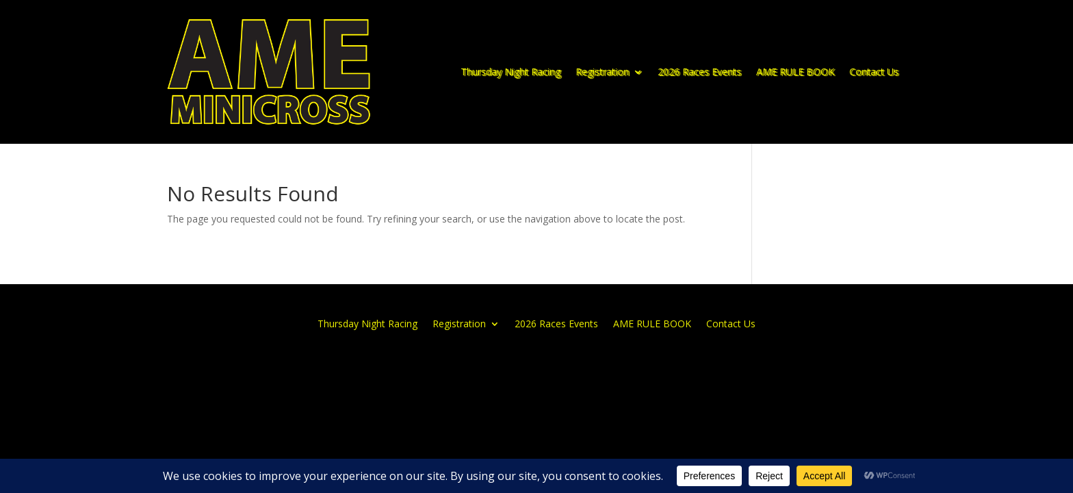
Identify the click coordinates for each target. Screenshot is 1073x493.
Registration (602, 71)
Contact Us (874, 71)
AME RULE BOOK (795, 71)
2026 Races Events (699, 71)
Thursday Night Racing (510, 71)
